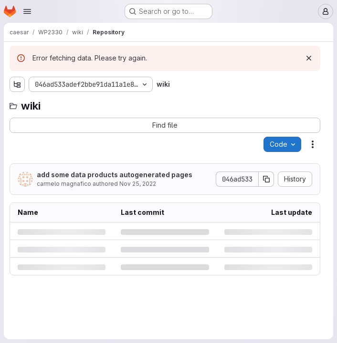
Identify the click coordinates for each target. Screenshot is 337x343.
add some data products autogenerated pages (114, 175)
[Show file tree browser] (17, 84)
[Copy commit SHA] (266, 179)
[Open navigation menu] (27, 11)
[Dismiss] (309, 58)
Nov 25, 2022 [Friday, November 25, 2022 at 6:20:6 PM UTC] (137, 183)
